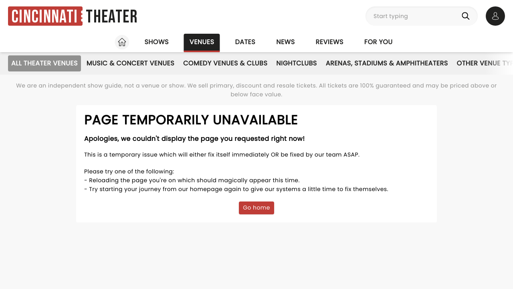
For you (378, 42)
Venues (202, 42)
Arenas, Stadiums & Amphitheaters (387, 63)
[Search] (467, 16)
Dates (245, 42)
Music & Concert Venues (130, 63)
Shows (156, 42)
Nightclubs (296, 63)
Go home (256, 208)
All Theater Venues (44, 63)
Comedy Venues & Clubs (225, 63)
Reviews (329, 42)
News (285, 42)
